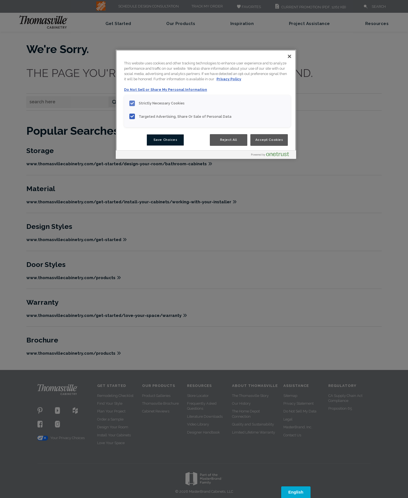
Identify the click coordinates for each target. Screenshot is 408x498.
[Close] (289, 56)
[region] (206, 104)
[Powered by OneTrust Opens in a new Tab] (272, 155)
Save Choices (165, 140)
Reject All (228, 140)
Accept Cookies (269, 140)
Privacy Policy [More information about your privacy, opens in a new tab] (228, 79)
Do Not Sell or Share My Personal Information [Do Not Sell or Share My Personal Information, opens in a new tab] (165, 89)
